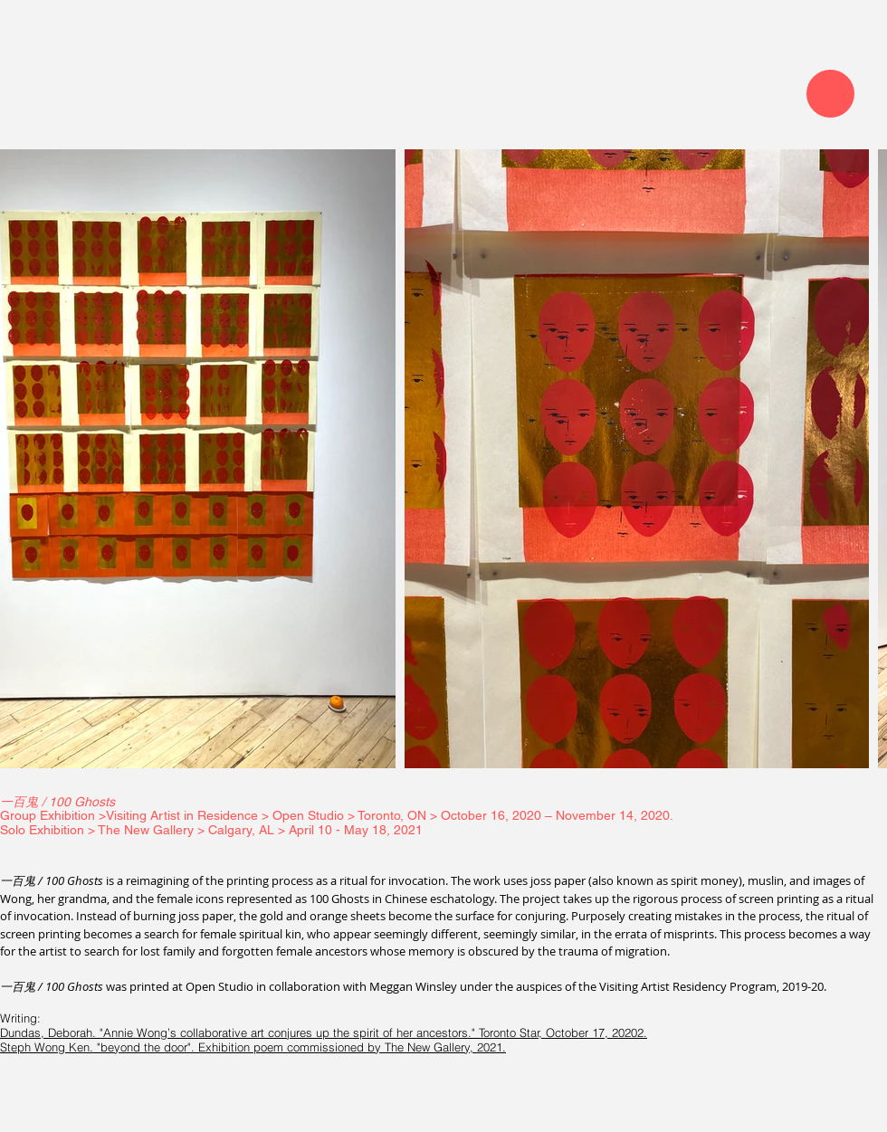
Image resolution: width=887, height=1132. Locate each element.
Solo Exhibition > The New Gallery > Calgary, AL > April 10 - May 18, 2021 (211, 830)
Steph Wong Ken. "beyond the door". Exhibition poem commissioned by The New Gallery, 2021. (253, 1047)
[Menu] (830, 94)
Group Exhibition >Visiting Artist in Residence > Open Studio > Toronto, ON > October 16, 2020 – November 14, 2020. (338, 815)
